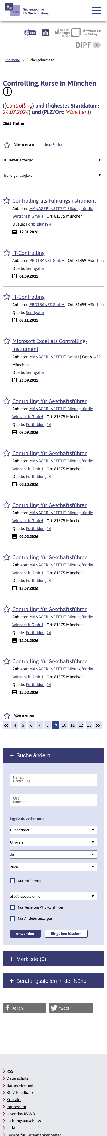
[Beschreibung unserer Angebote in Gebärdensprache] (30, 32)
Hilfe (11, 1128)
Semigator (35, 268)
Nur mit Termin (29, 881)
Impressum (16, 1106)
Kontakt (14, 1099)
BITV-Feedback (20, 1092)
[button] (97, 11)
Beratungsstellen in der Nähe (51, 981)
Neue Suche (53, 145)
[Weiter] (98, 725)
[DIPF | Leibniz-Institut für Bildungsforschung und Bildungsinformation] (88, 45)
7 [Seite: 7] (39, 725)
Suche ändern (33, 755)
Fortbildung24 (38, 224)
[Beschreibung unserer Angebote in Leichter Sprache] (45, 32)
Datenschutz (17, 1078)
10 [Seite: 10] (64, 725)
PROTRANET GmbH (47, 260)
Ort (16, 798)
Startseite (12, 60)
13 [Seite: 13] (89, 725)
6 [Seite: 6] (31, 725)
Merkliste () (31, 959)
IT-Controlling (28, 253)
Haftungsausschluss (24, 1121)
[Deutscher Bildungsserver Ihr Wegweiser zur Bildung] (78, 32)
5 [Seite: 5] (23, 725)
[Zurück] (6, 725)
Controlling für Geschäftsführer (49, 401)
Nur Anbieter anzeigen (35, 918)
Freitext (18, 777)
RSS (10, 1071)
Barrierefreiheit (20, 1085)
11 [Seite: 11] (72, 725)
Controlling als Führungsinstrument (54, 200)
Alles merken (24, 715)
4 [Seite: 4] (15, 725)
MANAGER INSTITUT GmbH (54, 356)
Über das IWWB (21, 1113)
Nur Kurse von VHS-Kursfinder (40, 907)
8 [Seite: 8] (48, 725)
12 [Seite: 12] (81, 725)
